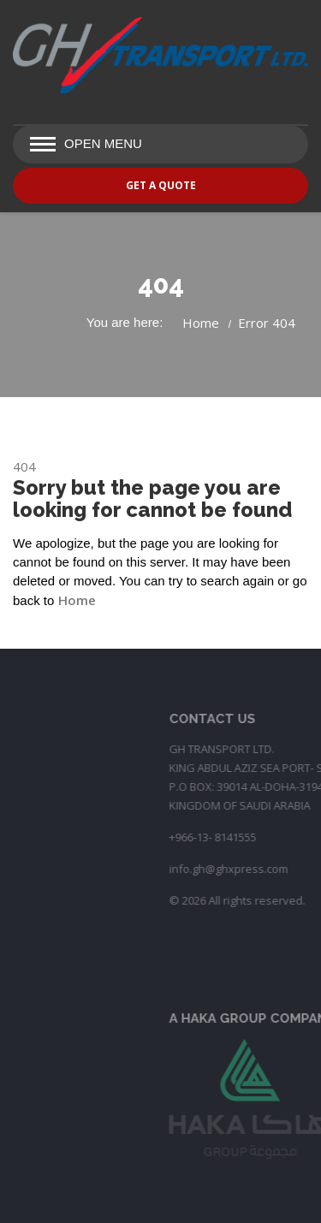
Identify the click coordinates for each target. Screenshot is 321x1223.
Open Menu (103, 143)
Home (200, 322)
